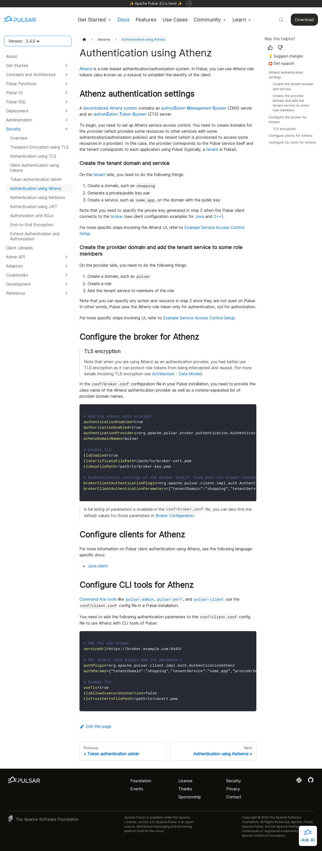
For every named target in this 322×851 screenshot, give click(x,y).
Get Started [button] (92, 19)
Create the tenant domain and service (293, 86)
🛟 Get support (281, 63)
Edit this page (95, 726)
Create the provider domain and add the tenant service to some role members (291, 103)
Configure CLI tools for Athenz (292, 142)
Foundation (140, 780)
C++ (218, 216)
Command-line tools (98, 599)
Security (233, 780)
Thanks (185, 788)
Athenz (85, 68)
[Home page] (84, 39)
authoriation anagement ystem (193, 108)
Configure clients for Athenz (290, 136)
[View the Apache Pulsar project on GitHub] (310, 781)
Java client (98, 565)
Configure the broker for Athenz (288, 119)
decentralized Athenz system (110, 108)
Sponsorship (189, 796)
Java (199, 216)
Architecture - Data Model (176, 373)
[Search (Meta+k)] (281, 20)
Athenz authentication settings (286, 75)
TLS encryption (284, 129)
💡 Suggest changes (285, 56)
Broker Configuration (174, 515)
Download (304, 19)
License (185, 780)
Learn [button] (239, 19)
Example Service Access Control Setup (199, 317)
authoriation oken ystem (120, 114)
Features (146, 20)
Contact (233, 796)
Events (136, 788)
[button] (37, 65)
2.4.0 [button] (30, 41)
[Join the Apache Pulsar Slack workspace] (300, 781)
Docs (123, 20)
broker (117, 216)
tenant (212, 149)
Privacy (233, 788)
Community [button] (207, 19)
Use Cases (175, 20)
